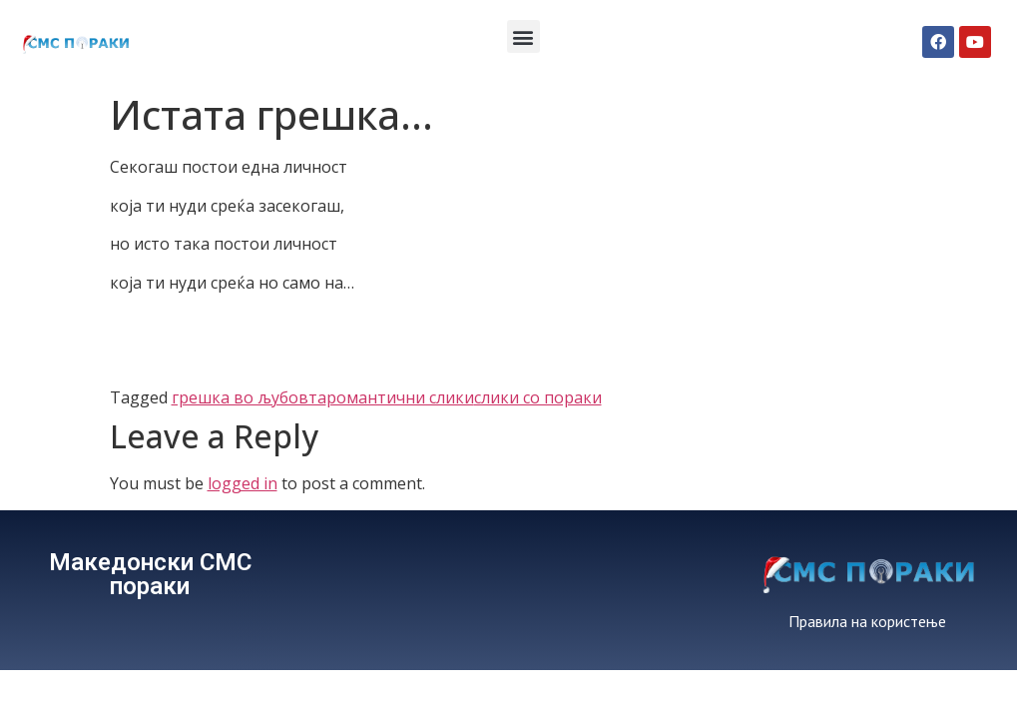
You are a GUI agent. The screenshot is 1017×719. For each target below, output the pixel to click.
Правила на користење (867, 621)
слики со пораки (538, 397)
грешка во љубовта (249, 397)
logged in (242, 483)
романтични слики (400, 397)
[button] (523, 36)
